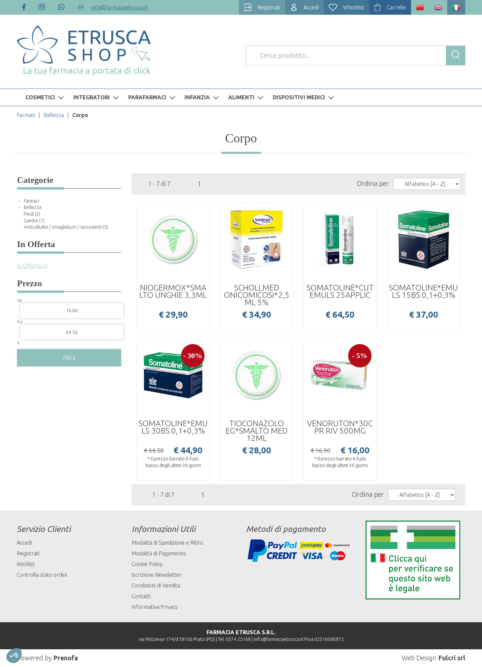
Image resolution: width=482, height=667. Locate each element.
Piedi (32, 214)
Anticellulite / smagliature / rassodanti (66, 227)
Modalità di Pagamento (159, 553)
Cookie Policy (147, 564)
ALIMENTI (246, 97)
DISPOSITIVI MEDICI (304, 97)
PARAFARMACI (152, 97)
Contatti (141, 596)
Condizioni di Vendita (156, 585)
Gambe (34, 220)
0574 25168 (238, 639)
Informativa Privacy (155, 607)
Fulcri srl (451, 658)
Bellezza (54, 115)
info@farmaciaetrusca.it (278, 639)
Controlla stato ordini (42, 575)
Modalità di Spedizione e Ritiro (167, 543)
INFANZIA (202, 97)
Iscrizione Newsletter (157, 575)
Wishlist (26, 564)
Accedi (24, 543)
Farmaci (26, 115)
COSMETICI (45, 97)
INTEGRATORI (96, 97)
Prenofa (65, 658)
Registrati (28, 553)
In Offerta (32, 266)
